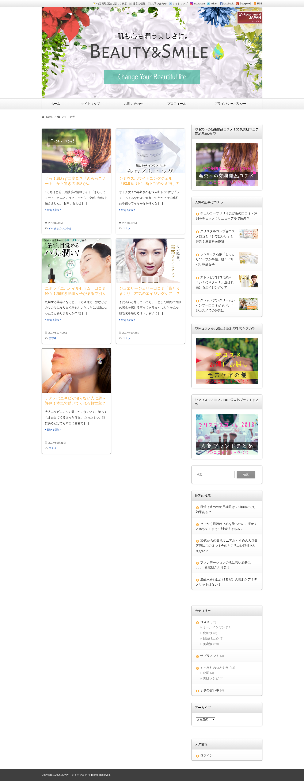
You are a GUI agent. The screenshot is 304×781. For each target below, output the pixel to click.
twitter (214, 3)
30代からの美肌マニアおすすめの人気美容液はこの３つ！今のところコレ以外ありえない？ (227, 546)
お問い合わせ (159, 3)
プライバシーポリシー (230, 103)
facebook (228, 3)
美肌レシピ (211, 678)
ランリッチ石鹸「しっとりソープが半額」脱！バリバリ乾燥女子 (215, 259)
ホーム (55, 103)
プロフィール (176, 103)
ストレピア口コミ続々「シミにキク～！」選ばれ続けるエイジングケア (215, 282)
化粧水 (207, 633)
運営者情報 (139, 3)
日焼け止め (211, 638)
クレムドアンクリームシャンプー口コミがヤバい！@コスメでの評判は (215, 305)
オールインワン (214, 627)
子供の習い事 (209, 690)
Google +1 (245, 3)
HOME (47, 116)
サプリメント (209, 655)
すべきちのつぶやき (60, 228)
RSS (259, 3)
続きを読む (54, 209)
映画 (206, 673)
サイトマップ (180, 3)
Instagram (199, 3)
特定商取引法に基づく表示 (111, 3)
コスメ (126, 228)
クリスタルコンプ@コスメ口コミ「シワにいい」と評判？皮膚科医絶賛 (215, 236)
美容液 (52, 338)
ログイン (206, 755)
